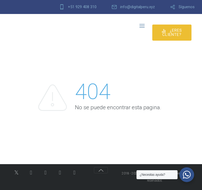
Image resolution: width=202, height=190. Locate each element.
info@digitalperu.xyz (137, 7)
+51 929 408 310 (82, 7)
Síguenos (187, 7)
